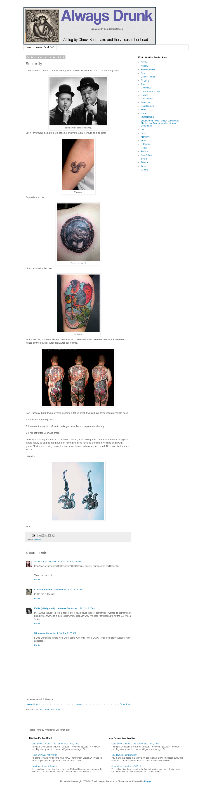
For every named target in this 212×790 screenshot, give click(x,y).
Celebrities (146, 87)
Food (143, 109)
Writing (144, 169)
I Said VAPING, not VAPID (44, 755)
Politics (144, 151)
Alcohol (144, 62)
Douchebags (147, 98)
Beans (144, 73)
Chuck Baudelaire (43, 589)
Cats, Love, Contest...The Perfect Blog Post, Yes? (55, 743)
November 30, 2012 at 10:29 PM (68, 589)
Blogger (148, 781)
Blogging (145, 80)
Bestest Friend (148, 77)
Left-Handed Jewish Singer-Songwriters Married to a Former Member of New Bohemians (160, 123)
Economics (146, 102)
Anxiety (144, 66)
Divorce (144, 95)
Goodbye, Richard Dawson (44, 766)
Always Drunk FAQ (45, 47)
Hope (143, 113)
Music (144, 140)
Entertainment (147, 106)
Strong (144, 159)
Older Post (125, 704)
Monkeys (145, 137)
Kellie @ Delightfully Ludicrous (50, 608)
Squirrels (38, 540)
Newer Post (32, 704)
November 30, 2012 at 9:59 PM (67, 561)
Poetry (144, 148)
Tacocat (144, 162)
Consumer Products (150, 91)
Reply (37, 579)
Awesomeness (148, 69)
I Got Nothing (147, 117)
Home (29, 47)
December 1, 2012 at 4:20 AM (81, 608)
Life (142, 129)
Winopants (39, 633)
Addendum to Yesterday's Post (126, 766)
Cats (143, 84)
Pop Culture (146, 155)
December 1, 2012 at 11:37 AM (61, 633)
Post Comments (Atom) (50, 709)
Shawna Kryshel (42, 561)
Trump (144, 166)
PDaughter (146, 144)
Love (143, 133)
